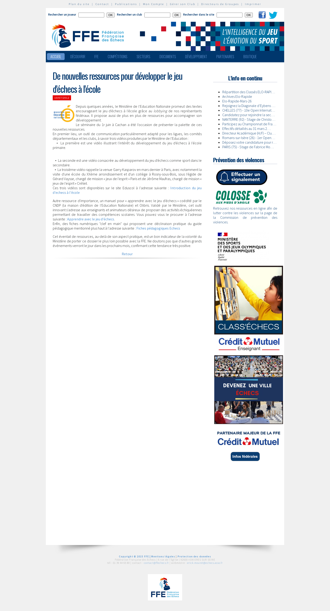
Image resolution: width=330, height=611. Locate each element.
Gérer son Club (182, 4)
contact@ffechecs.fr (156, 562)
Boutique (250, 56)
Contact (102, 4)
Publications (126, 4)
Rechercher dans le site (198, 14)
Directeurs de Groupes (220, 4)
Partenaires (225, 56)
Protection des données (194, 556)
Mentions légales (163, 556)
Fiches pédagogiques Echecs (158, 228)
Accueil (55, 56)
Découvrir (77, 56)
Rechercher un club (129, 14)
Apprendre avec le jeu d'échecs (90, 219)
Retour (127, 254)
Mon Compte (153, 4)
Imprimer (253, 4)
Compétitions (117, 56)
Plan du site (79, 4)
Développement (196, 56)
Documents (168, 56)
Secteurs (143, 56)
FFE (96, 56)
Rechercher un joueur (62, 14)
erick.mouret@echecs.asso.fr (205, 562)
